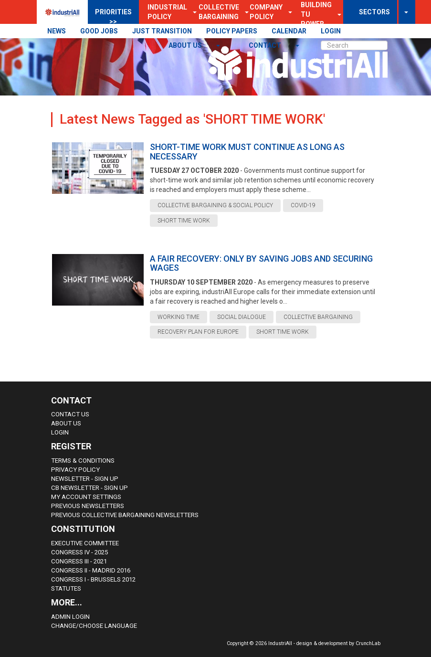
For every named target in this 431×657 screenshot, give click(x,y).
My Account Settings (86, 496)
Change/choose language (94, 625)
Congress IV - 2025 (79, 552)
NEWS (56, 31)
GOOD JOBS (99, 31)
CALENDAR (289, 31)
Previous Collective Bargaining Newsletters (125, 515)
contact (266, 45)
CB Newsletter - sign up (89, 487)
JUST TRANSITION (162, 31)
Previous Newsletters (87, 505)
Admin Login (70, 616)
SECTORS (374, 12)
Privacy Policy (75, 469)
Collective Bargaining (219, 12)
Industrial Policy (167, 12)
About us (185, 45)
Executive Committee (85, 543)
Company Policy (266, 12)
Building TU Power (316, 14)
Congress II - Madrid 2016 (90, 570)
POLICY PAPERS (231, 31)
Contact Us (70, 414)
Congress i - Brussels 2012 (93, 579)
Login (60, 432)
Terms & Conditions (83, 460)
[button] (287, 12)
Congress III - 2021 (79, 561)
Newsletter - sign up (84, 478)
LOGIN (331, 31)
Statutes (66, 588)
